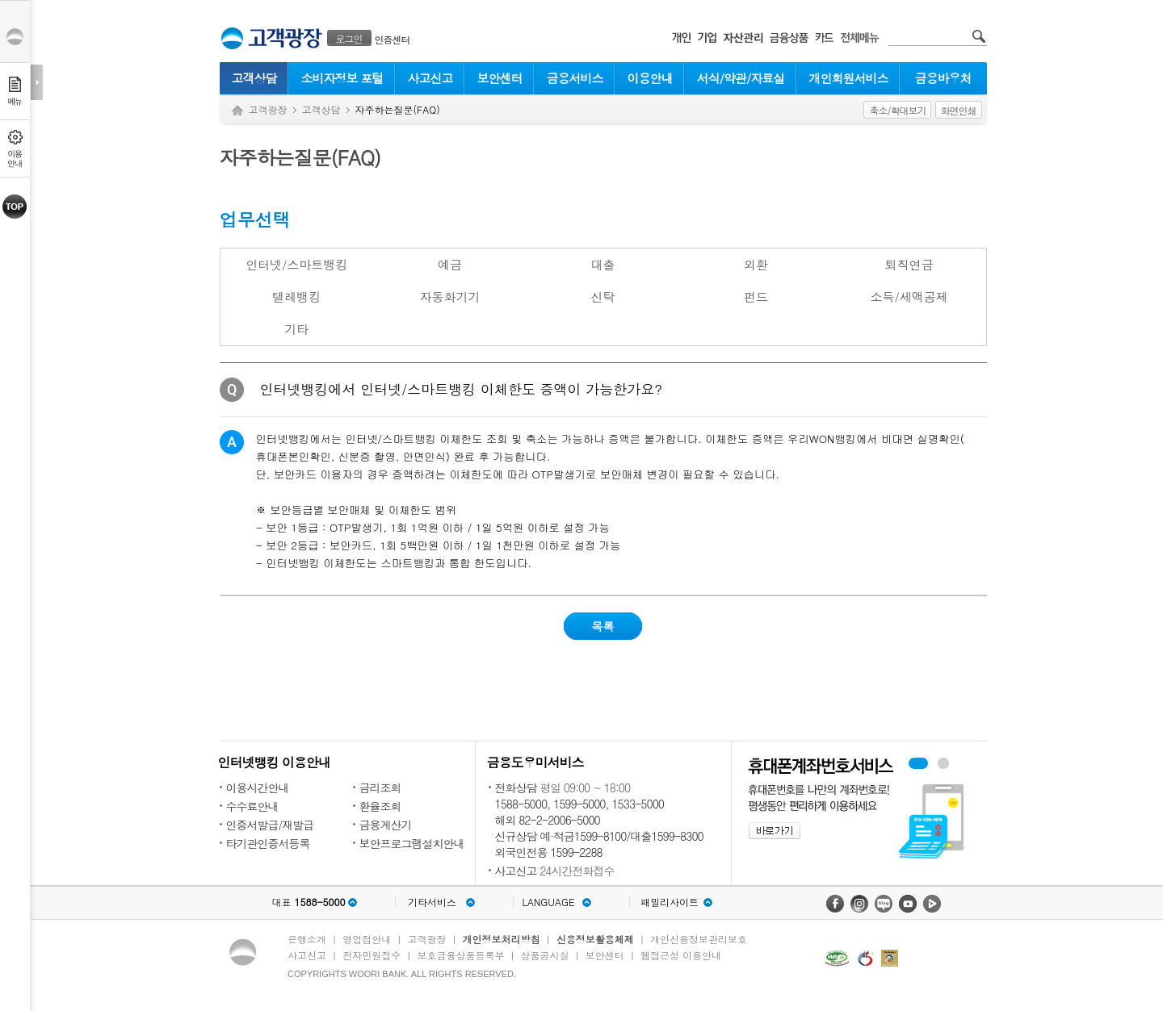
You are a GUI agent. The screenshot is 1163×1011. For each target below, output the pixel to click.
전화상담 (516, 787)
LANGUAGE (548, 902)
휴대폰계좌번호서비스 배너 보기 (918, 763)
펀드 (756, 296)
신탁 (602, 296)
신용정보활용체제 (595, 939)
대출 (602, 264)
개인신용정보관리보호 (698, 939)
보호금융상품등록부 (460, 955)
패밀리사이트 (669, 902)
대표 (308, 902)
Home (237, 111)
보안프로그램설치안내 (411, 843)
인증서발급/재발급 (270, 825)
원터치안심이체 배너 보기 (943, 763)
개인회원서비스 (848, 77)
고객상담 (254, 77)
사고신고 (430, 77)
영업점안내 (366, 939)
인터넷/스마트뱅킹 (296, 264)
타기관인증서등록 (268, 843)
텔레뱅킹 (296, 296)
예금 (450, 264)
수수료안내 (252, 806)
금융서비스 (575, 77)
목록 (603, 626)
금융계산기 (385, 825)
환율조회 (380, 806)
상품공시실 (545, 955)
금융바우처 (943, 77)
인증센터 (392, 39)
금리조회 (380, 787)
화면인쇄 (958, 110)
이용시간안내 (257, 787)
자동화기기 (449, 296)
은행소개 (307, 939)
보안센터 (500, 77)
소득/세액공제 (909, 296)
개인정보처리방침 (501, 939)
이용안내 (650, 77)
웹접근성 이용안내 (680, 955)
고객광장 (268, 109)
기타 (296, 328)
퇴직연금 (909, 264)
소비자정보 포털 (341, 77)
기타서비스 (432, 902)
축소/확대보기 (897, 110)
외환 (756, 264)
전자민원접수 (371, 955)
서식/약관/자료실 (741, 77)
